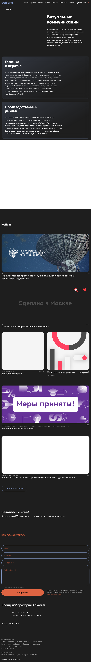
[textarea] (45, 576)
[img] (23, 351)
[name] (45, 548)
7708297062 (9, 653)
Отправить (22, 592)
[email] (45, 555)
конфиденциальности (54, 594)
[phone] (45, 563)
